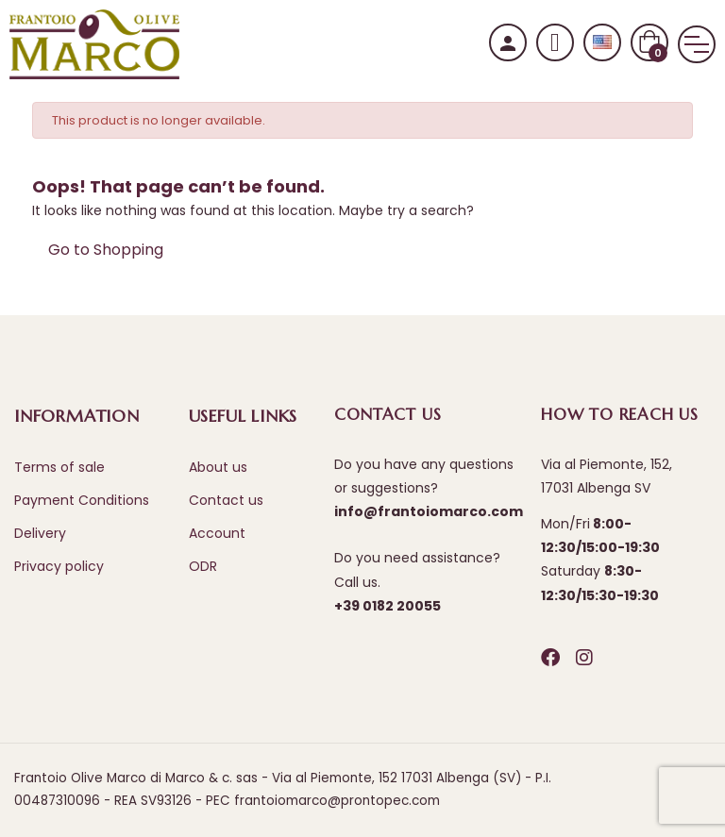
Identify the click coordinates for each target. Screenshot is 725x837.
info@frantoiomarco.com (428, 511)
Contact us (226, 500)
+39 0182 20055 (387, 605)
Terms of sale (59, 467)
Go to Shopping (105, 249)
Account (217, 533)
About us (218, 467)
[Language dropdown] (602, 43)
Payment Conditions (81, 500)
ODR (203, 566)
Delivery (40, 533)
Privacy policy (59, 566)
